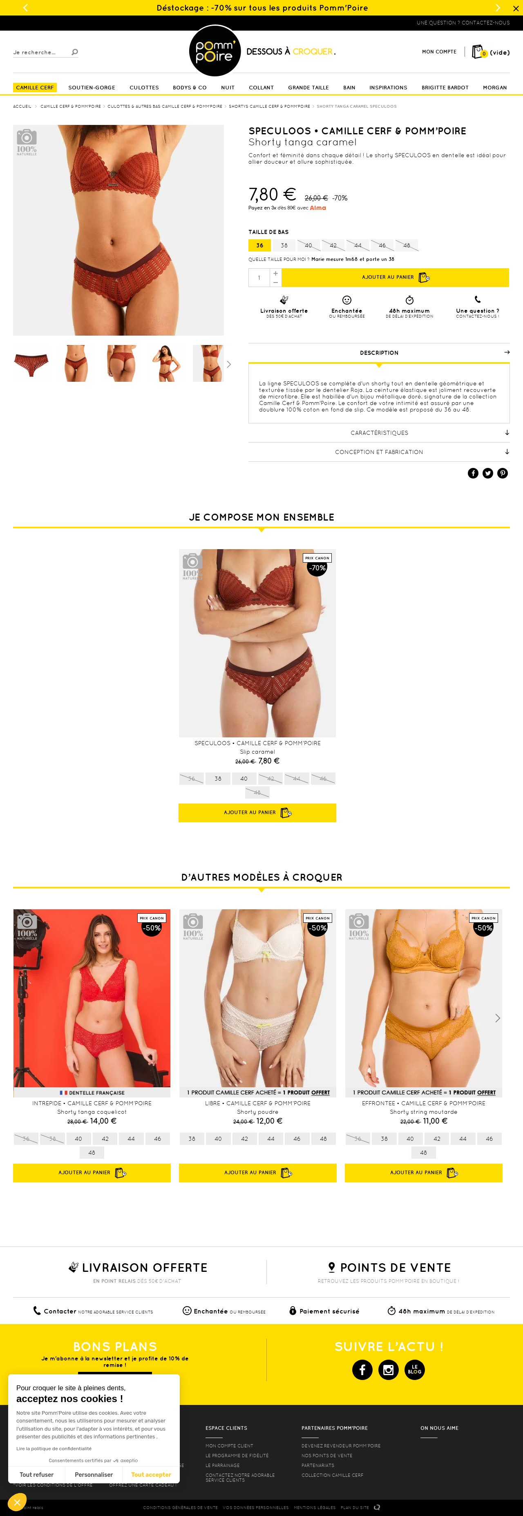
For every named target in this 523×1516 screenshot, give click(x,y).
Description (435, 353)
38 (284, 245)
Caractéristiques (430, 433)
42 (333, 246)
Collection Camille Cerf (333, 1475)
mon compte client (229, 1445)
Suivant (228, 364)
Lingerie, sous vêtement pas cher (53, 23)
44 (357, 246)
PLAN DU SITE (355, 1507)
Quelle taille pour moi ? (279, 259)
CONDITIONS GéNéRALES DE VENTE (180, 1507)
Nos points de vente (327, 1455)
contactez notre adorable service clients (240, 1478)
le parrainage (223, 1465)
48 (407, 246)
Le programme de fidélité (237, 1455)
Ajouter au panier (395, 278)
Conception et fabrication (422, 452)
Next (497, 1018)
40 (308, 246)
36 (260, 245)
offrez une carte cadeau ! (143, 1485)
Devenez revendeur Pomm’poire (341, 1445)
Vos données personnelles (256, 1507)
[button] (17, 1502)
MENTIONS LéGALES (315, 1507)
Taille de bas (269, 232)
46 (382, 246)
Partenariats (318, 1465)
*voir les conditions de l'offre (53, 1485)
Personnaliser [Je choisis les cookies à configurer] (94, 1474)
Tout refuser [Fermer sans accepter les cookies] (37, 1474)
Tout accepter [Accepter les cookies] (151, 1474)
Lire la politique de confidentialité (54, 1448)
